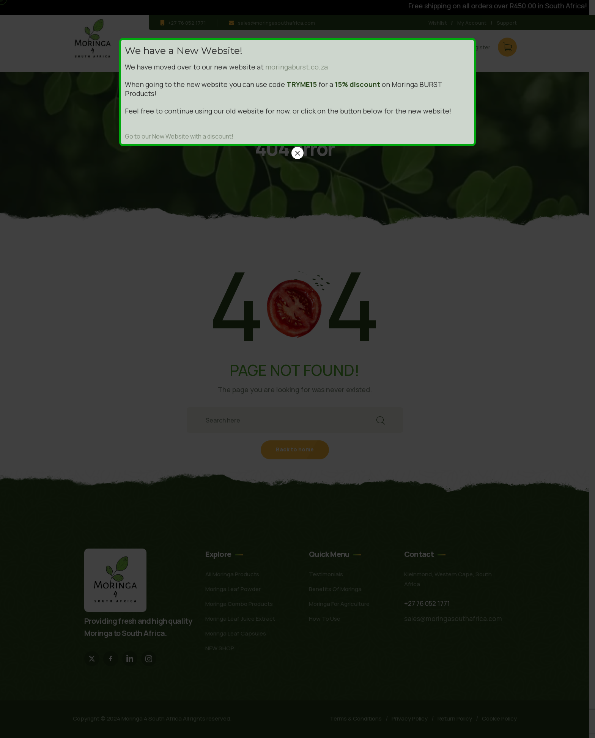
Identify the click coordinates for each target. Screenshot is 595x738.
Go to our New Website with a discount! (179, 136)
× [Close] (297, 153)
